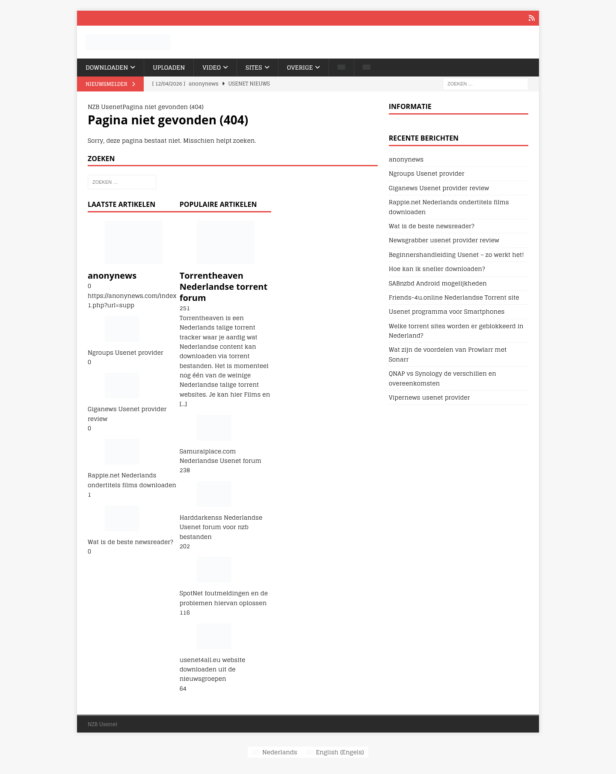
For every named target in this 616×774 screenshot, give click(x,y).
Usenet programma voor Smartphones (447, 311)
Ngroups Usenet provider (125, 352)
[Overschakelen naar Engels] (366, 68)
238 (185, 470)
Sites (254, 67)
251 (185, 308)
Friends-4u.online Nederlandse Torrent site (454, 297)
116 (185, 612)
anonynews (112, 275)
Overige (300, 67)
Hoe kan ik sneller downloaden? (437, 268)
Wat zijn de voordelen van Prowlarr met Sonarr (448, 354)
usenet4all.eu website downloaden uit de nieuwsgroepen (213, 669)
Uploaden (169, 67)
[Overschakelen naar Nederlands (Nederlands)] (274, 752)
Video (211, 67)
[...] (183, 403)
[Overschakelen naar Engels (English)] (335, 752)
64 (183, 688)
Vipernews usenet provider (429, 397)
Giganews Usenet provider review (127, 413)
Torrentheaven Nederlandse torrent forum (223, 286)
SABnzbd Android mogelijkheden (438, 283)
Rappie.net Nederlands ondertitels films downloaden (132, 480)
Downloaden (107, 67)
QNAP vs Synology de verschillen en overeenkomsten (442, 378)
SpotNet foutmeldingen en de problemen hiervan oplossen (224, 598)
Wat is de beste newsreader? (130, 541)
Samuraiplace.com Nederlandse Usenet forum (220, 456)
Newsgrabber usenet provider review (444, 240)
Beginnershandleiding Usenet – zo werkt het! (456, 254)
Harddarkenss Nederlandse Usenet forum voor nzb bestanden (221, 527)
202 (185, 546)
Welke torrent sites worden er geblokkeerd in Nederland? (456, 331)
